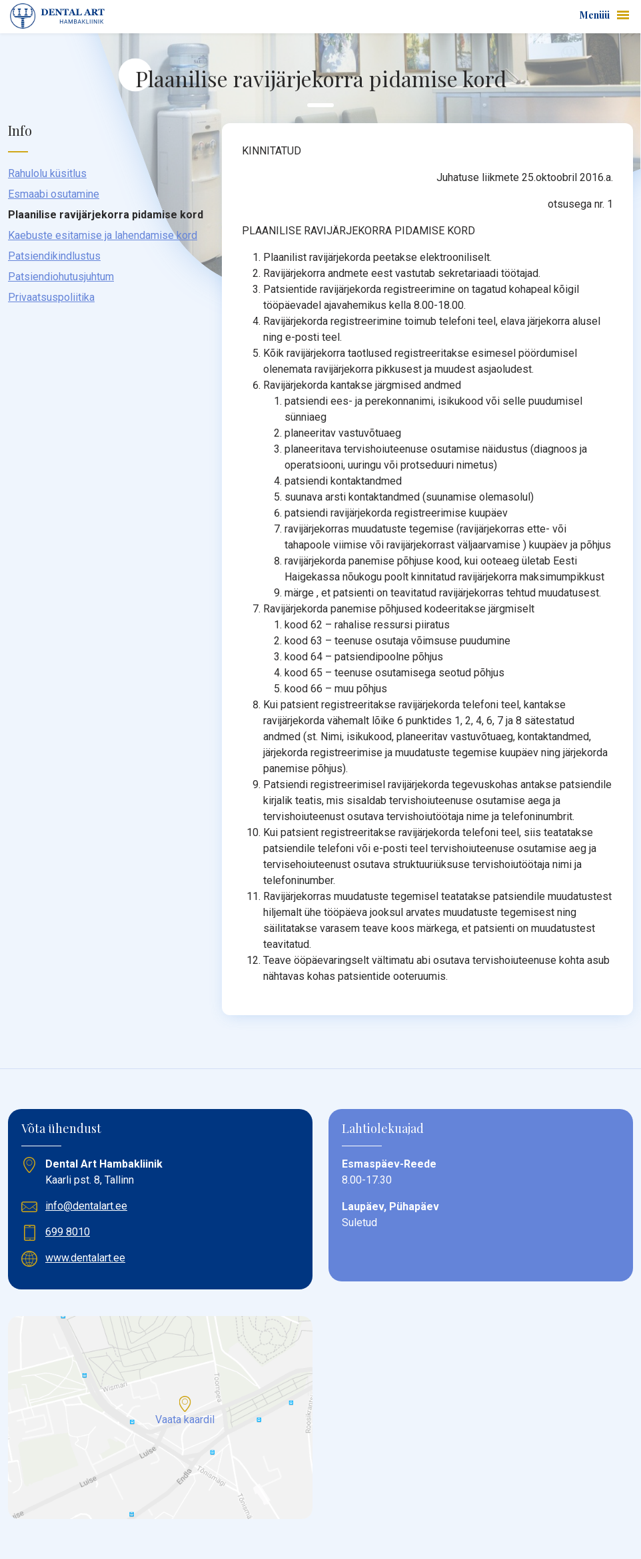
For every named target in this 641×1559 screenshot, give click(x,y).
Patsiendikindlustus (54, 256)
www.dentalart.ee (85, 1257)
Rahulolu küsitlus (47, 173)
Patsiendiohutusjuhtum (61, 276)
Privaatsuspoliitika (51, 297)
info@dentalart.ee (86, 1206)
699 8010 (67, 1231)
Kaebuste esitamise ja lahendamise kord (102, 235)
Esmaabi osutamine (53, 194)
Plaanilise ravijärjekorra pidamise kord (105, 214)
